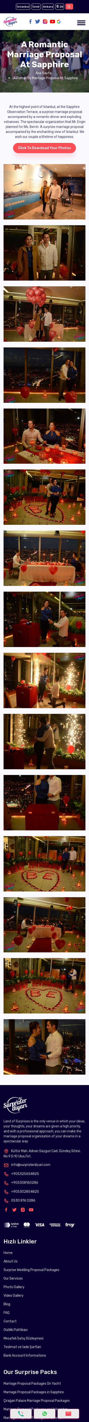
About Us (11, 1261)
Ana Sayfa (43, 73)
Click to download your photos (44, 148)
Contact (10, 1321)
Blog (7, 1304)
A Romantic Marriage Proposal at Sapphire (45, 78)
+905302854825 (21, 1192)
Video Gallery (13, 1296)
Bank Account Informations (25, 1356)
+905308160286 (21, 1183)
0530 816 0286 (19, 1200)
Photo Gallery (14, 1287)
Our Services (13, 1278)
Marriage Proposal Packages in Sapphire (34, 1392)
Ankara (48, 6)
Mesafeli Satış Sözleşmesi (23, 1338)
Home (8, 1253)
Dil (59, 6)
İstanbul (23, 6)
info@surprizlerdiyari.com (27, 1165)
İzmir (36, 6)
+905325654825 (21, 1174)
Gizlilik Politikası (16, 1330)
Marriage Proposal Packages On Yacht (32, 1384)
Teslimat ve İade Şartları (22, 1347)
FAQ (6, 1313)
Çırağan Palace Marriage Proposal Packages (37, 1401)
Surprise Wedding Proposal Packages (31, 1270)
